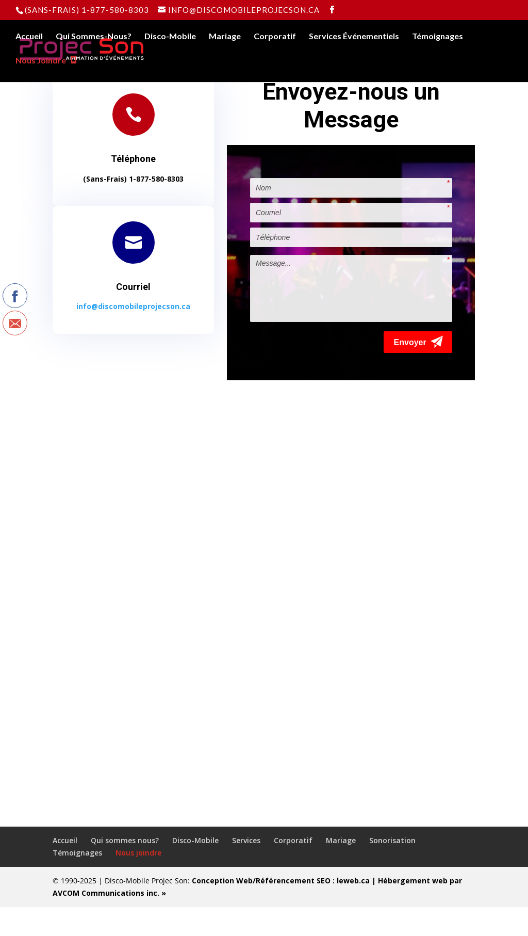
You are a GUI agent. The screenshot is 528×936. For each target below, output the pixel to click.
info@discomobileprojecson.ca (133, 306)
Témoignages (437, 37)
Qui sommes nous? (125, 869)
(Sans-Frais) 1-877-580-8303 (87, 9)
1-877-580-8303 (156, 179)
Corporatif (275, 37)
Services (246, 869)
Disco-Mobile (170, 37)
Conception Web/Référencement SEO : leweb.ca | (285, 909)
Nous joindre (138, 881)
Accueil (29, 37)
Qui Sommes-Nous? (93, 37)
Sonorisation (392, 869)
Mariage (225, 37)
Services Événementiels (354, 37)
